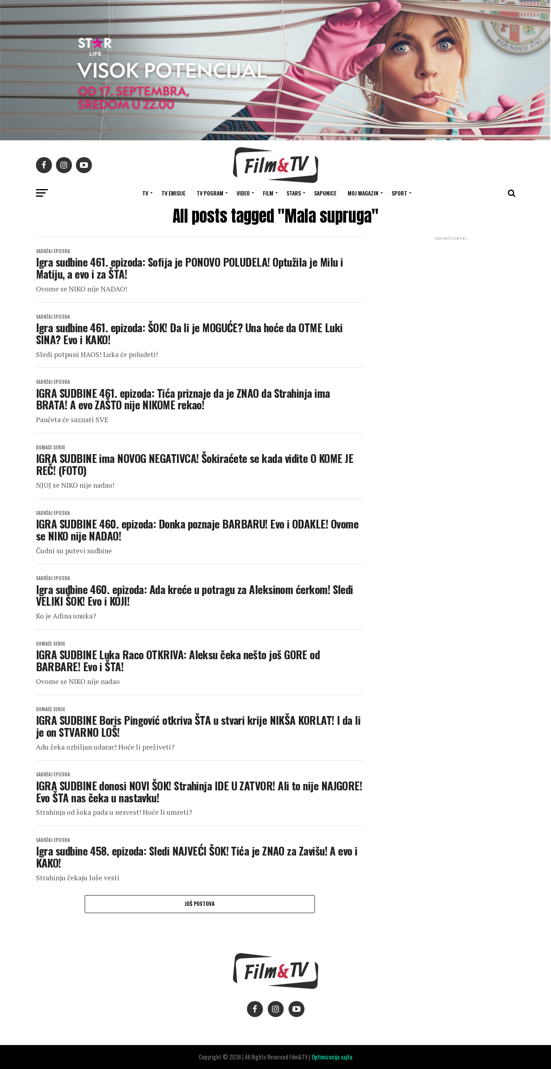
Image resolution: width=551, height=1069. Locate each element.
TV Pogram (210, 193)
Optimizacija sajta (332, 1057)
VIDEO (243, 193)
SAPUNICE (325, 193)
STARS (293, 193)
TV (145, 193)
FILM (268, 193)
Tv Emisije (173, 193)
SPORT (399, 193)
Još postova (200, 903)
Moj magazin (363, 193)
